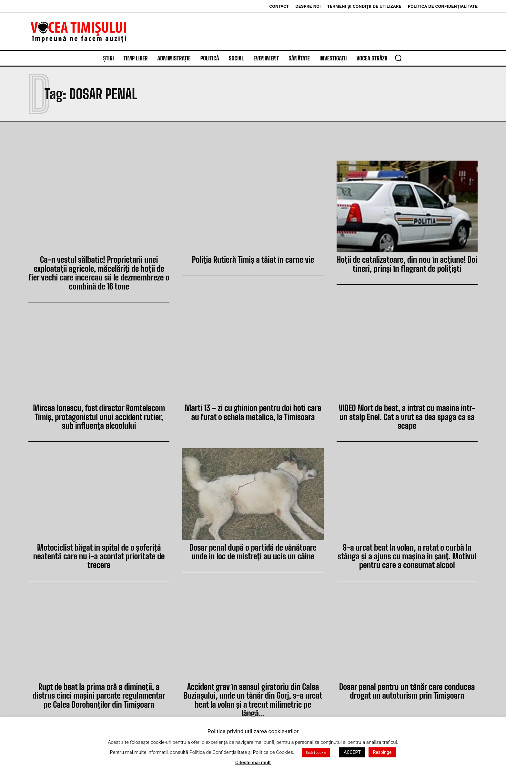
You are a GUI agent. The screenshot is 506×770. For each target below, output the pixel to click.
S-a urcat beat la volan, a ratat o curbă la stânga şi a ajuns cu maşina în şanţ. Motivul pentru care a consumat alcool (407, 553)
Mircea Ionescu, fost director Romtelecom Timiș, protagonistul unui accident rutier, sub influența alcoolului (98, 415)
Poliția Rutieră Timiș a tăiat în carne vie (253, 259)
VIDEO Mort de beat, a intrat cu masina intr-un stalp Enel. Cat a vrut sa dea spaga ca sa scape (407, 410)
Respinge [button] (382, 752)
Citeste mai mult (253, 762)
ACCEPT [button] (352, 752)
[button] (398, 58)
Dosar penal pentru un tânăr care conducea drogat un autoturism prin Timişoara (407, 687)
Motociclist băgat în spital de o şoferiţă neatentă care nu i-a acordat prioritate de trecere (99, 553)
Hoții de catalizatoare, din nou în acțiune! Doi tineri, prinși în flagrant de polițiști (407, 263)
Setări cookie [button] (316, 753)
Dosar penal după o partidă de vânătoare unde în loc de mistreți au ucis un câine (253, 549)
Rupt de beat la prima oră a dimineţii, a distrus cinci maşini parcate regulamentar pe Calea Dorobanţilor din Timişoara (99, 692)
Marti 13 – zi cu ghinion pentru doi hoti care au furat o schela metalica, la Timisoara (253, 410)
